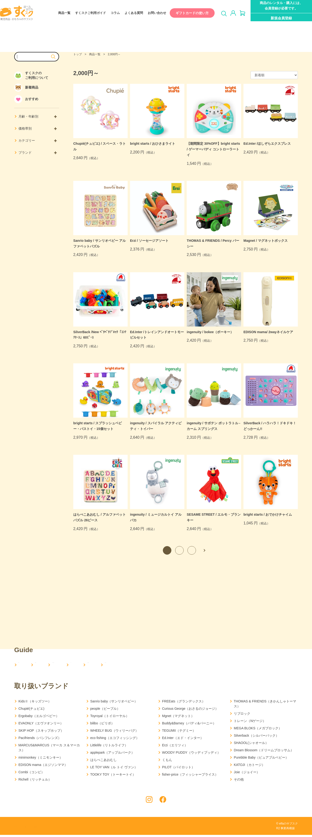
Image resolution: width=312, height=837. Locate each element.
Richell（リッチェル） (35, 781)
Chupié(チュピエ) (31, 710)
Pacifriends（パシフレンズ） (39, 740)
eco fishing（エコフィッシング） (114, 740)
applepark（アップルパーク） (112, 754)
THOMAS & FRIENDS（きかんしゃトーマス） (265, 705)
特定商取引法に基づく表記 (92, 828)
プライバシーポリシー (29, 828)
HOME (24, 665)
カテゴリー (37, 140)
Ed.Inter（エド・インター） (183, 740)
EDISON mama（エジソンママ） (43, 767)
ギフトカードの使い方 (187, 13)
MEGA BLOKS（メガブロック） (258, 730)
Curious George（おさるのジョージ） (190, 710)
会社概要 (53, 665)
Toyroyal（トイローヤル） (109, 718)
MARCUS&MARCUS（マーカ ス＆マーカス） (49, 749)
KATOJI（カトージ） (249, 767)
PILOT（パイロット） (178, 769)
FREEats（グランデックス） (183, 703)
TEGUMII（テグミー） (179, 732)
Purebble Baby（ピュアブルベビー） (261, 759)
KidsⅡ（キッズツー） (34, 703)
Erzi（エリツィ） (175, 747)
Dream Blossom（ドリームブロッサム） (264, 752)
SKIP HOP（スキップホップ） (41, 732)
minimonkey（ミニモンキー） (40, 759)
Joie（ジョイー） (247, 774)
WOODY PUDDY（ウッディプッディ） (191, 754)
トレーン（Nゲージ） (250, 723)
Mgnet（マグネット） (178, 718)
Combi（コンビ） (31, 774)
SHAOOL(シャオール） (251, 745)
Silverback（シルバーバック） (256, 737)
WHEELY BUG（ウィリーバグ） (114, 732)
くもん (167, 762)
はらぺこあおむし (103, 762)
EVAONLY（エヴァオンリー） (40, 725)
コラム (110, 13)
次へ (204, 550)
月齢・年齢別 (37, 116)
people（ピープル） (105, 710)
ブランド (37, 152)
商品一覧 (59, 13)
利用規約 (59, 828)
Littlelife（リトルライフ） (109, 747)
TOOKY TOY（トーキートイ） (113, 776)
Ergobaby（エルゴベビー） (38, 718)
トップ (77, 54)
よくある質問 (129, 13)
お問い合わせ (152, 13)
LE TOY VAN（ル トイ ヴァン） (114, 769)
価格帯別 (37, 128)
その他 (239, 781)
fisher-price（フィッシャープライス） (190, 776)
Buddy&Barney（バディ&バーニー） (189, 725)
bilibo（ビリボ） (102, 725)
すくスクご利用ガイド (85, 13)
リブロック (242, 715)
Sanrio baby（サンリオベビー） (114, 703)
